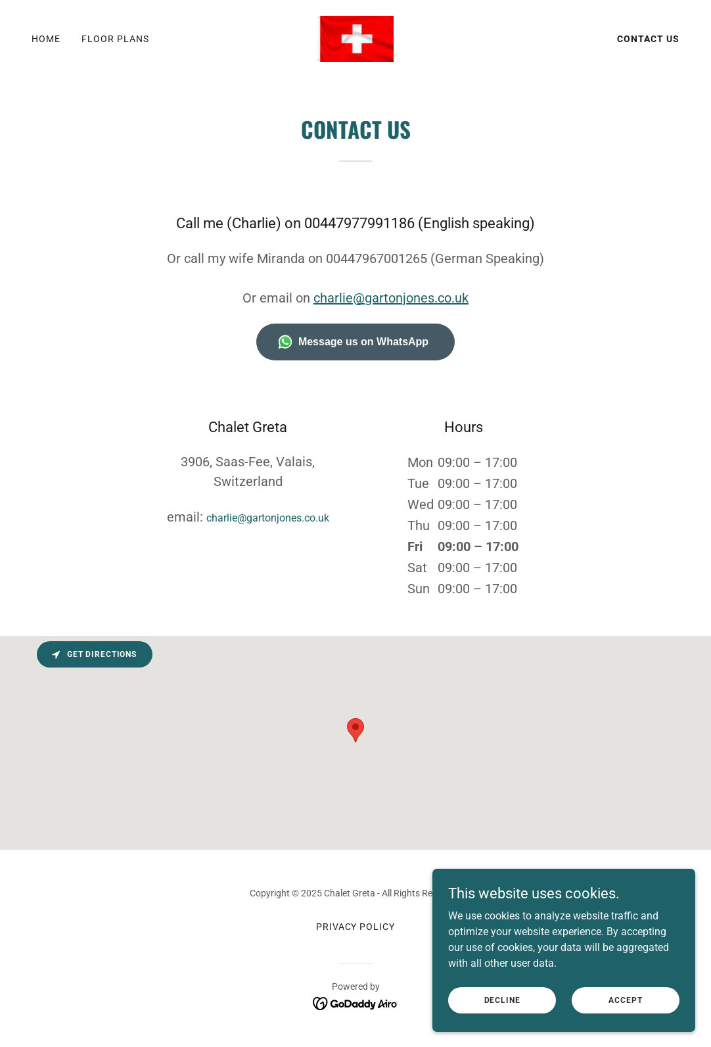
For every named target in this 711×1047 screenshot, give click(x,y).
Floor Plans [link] (115, 39)
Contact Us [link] (648, 39)
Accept (625, 999)
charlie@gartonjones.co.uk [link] (267, 518)
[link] (355, 38)
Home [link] (46, 39)
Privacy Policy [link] (356, 926)
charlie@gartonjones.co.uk (391, 298)
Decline (502, 999)
